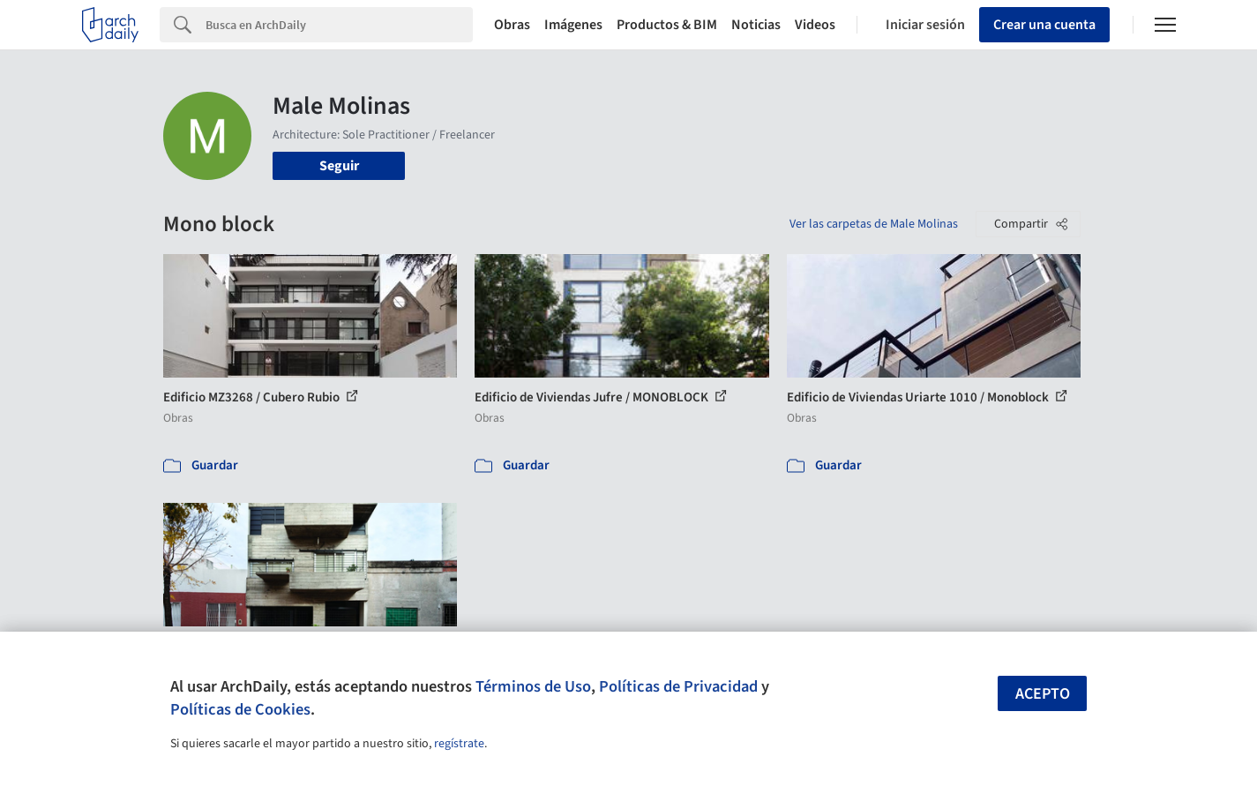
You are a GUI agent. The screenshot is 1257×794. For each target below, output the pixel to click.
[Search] (339, 24)
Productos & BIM (667, 25)
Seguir (339, 166)
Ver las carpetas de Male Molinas (873, 224)
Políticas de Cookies (240, 709)
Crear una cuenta (1044, 24)
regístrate (459, 744)
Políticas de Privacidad (678, 686)
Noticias (756, 25)
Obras (512, 25)
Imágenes (573, 25)
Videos (815, 25)
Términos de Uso (533, 686)
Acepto (1042, 694)
